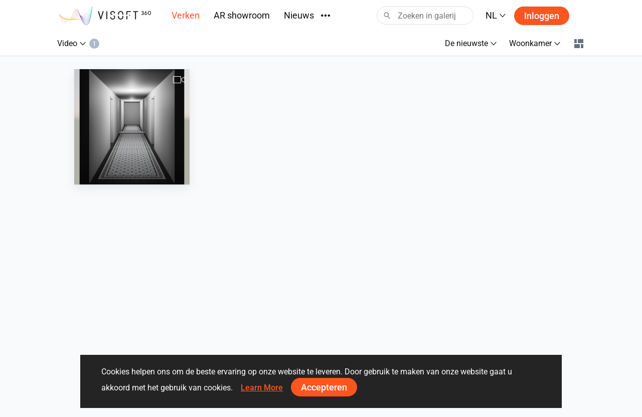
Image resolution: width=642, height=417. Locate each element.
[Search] (425, 16)
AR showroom (242, 15)
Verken (186, 15)
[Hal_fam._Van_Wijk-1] (132, 126)
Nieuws (299, 15)
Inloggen (541, 16)
